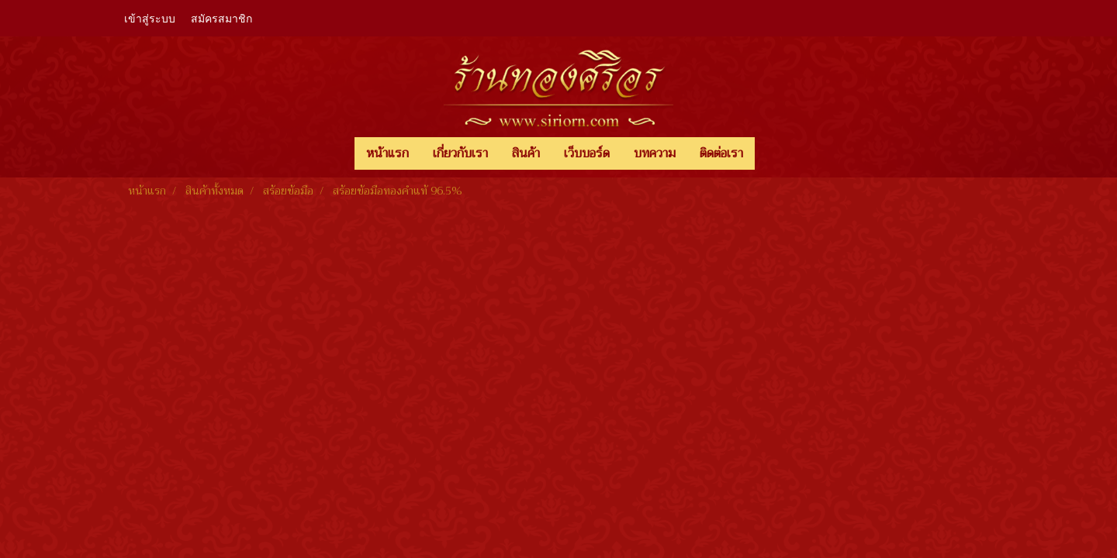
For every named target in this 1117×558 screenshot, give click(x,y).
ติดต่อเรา (721, 153)
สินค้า (526, 153)
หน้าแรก (387, 153)
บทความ (655, 153)
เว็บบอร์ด (587, 153)
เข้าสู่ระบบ (149, 17)
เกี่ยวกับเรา (460, 153)
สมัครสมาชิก (221, 17)
